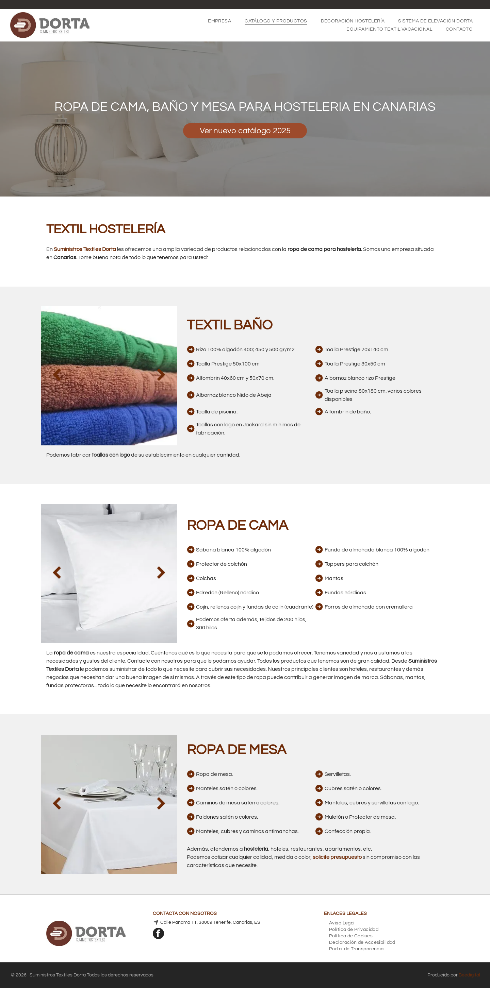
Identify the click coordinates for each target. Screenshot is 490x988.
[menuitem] (219, 21)
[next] (161, 376)
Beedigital (469, 975)
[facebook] (158, 934)
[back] (56, 376)
